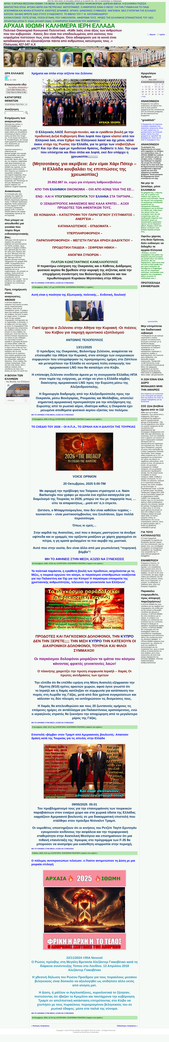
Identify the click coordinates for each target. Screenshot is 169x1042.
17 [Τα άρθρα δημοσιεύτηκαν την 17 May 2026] (162, 89)
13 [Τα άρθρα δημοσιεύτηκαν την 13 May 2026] (149, 89)
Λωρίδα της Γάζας (63, 694)
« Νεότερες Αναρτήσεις (40, 1026)
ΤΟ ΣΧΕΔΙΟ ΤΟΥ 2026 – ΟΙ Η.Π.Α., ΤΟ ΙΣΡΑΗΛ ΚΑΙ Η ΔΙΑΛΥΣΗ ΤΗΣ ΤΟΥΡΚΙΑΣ (83, 426)
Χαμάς (63, 690)
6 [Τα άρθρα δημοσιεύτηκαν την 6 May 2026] (149, 87)
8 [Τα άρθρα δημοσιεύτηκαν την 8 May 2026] (155, 87)
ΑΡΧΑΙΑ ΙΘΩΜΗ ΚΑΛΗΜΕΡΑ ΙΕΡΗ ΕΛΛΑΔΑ (59, 26)
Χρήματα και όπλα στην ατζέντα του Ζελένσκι (61, 73)
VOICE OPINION (84, 476)
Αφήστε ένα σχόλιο (93, 419)
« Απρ (143, 96)
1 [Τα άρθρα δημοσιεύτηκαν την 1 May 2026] (155, 84)
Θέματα (152, 34)
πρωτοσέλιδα (152, 321)
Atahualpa (95, 1032)
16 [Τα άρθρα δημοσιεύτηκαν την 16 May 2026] (159, 89)
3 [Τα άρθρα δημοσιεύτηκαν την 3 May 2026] (162, 84)
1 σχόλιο (89, 287)
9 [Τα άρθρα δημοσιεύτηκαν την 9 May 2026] (159, 87)
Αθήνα (7, 76)
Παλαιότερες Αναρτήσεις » (127, 1026)
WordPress (86, 1032)
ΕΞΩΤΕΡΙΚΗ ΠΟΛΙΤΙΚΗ (75, 287)
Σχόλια (162, 34)
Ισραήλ (44, 690)
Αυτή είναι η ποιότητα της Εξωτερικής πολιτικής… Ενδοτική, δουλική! (78, 294)
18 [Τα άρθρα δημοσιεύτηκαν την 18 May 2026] (143, 92)
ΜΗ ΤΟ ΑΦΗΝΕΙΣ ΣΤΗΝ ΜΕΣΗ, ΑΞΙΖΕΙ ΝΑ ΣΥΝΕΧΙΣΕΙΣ (52, 283)
